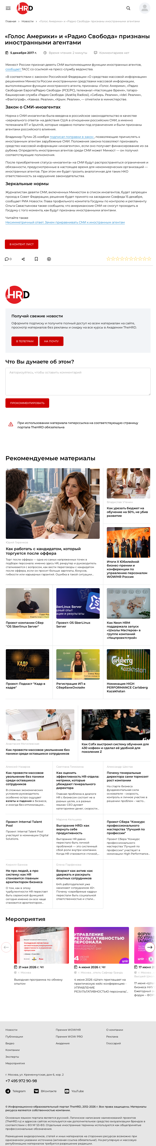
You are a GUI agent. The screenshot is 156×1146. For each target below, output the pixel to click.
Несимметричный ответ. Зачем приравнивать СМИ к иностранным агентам (65, 222)
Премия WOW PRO (69, 1036)
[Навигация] (8, 8)
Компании (12, 1050)
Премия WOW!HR (68, 1029)
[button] (143, 8)
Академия (62, 1043)
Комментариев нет (111, 53)
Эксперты (12, 1056)
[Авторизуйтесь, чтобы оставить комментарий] (78, 381)
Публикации (14, 1036)
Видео (9, 1043)
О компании (114, 1029)
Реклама (112, 1036)
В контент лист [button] (22, 244)
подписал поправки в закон (72, 137)
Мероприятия (15, 1063)
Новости (11, 1029)
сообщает (13, 69)
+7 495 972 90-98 (21, 1081)
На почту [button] (51, 341)
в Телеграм (24, 341)
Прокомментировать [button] (27, 403)
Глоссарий (113, 1043)
